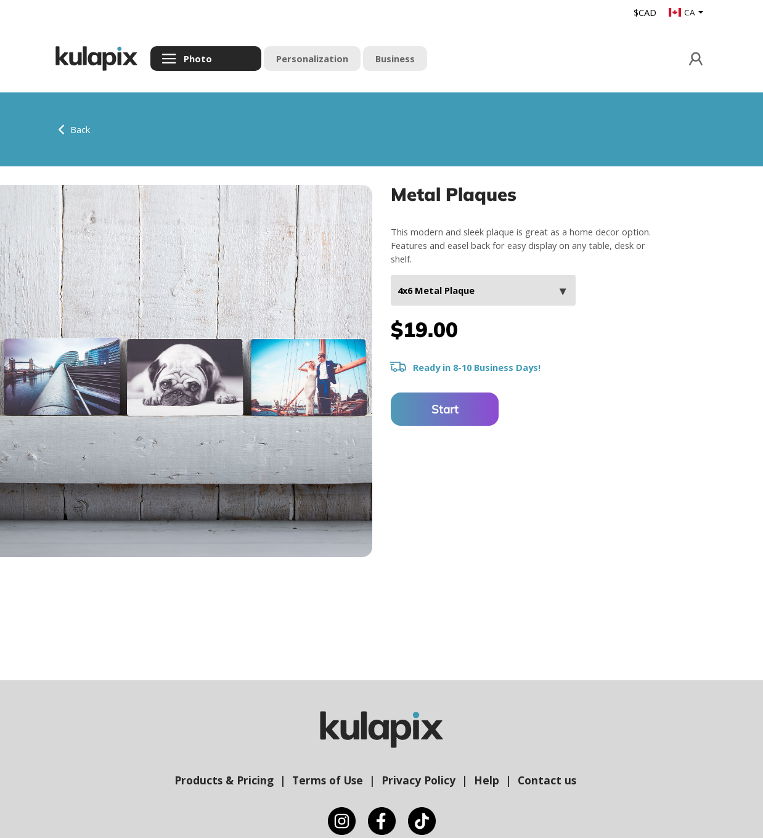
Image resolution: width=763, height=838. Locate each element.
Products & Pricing (224, 780)
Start (445, 409)
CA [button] (682, 12)
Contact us (547, 780)
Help (486, 780)
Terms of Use (327, 780)
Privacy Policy (418, 780)
